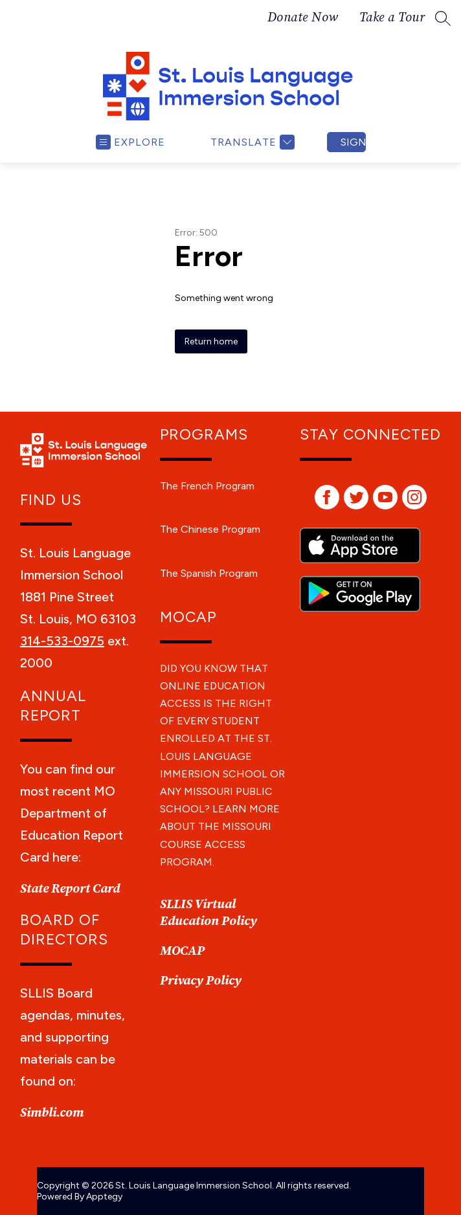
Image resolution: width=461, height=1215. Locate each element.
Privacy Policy (201, 981)
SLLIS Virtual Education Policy (208, 913)
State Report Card (70, 889)
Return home (211, 341)
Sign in (353, 142)
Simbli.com (52, 1113)
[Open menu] (130, 142)
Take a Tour (392, 18)
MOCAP (182, 951)
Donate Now (303, 18)
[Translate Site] (251, 142)
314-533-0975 (62, 641)
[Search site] (443, 18)
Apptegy (104, 1196)
